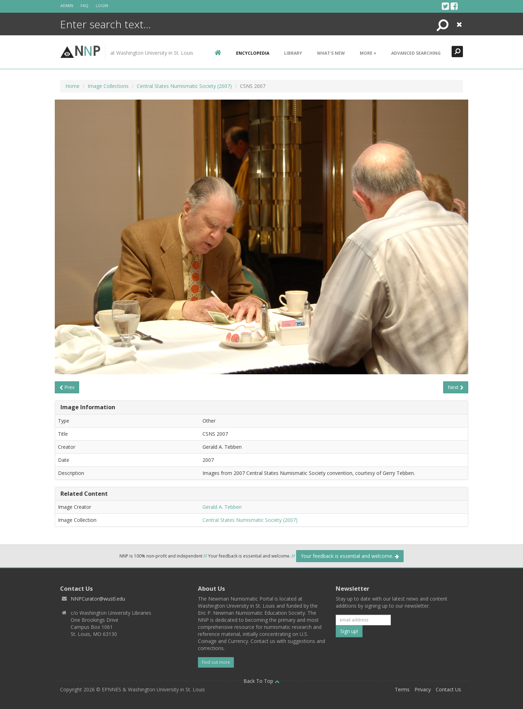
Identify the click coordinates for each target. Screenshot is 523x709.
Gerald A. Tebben (222, 507)
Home (72, 86)
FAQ (84, 5)
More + (368, 53)
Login (102, 5)
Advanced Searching (416, 53)
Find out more (216, 662)
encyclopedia (252, 53)
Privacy (423, 689)
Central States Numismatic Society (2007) (184, 86)
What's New (331, 53)
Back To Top (261, 681)
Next (456, 387)
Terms (402, 689)
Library (293, 53)
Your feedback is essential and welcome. (350, 556)
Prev (67, 387)
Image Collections (108, 86)
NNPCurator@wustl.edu (98, 598)
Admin (66, 5)
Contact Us (448, 689)
